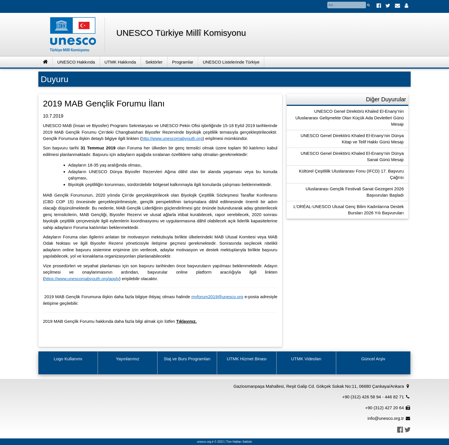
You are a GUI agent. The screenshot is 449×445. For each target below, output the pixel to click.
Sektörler (154, 62)
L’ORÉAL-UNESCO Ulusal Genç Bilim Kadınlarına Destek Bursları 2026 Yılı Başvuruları (349, 209)
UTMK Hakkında (120, 62)
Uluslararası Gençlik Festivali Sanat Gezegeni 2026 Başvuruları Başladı (355, 192)
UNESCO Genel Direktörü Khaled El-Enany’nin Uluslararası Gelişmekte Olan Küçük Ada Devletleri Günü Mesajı (349, 117)
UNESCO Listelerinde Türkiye (231, 62)
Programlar (182, 62)
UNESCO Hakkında (76, 62)
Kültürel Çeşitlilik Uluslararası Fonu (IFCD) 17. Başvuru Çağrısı (351, 174)
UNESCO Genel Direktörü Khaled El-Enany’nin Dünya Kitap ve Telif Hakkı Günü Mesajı (352, 139)
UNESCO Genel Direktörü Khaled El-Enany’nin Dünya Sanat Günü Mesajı (352, 156)
